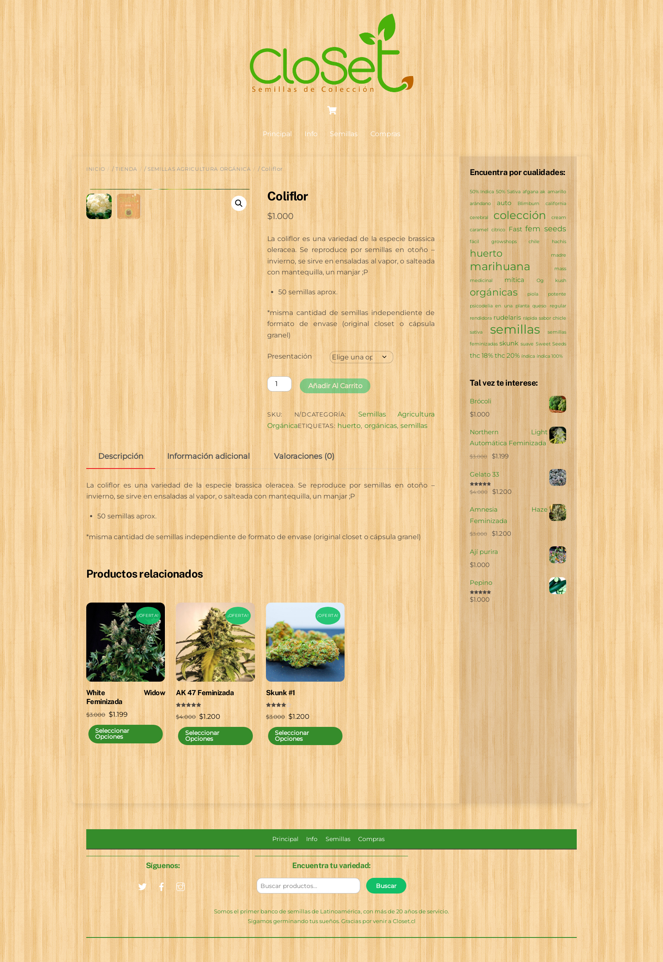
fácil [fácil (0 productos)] (474, 242)
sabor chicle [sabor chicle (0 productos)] (552, 318)
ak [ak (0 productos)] (542, 192)
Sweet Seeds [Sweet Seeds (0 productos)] (551, 345)
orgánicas (380, 426)
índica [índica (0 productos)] (528, 356)
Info (311, 134)
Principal (277, 134)
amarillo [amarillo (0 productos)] (557, 192)
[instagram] (180, 896)
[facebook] (161, 896)
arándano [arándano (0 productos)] (480, 204)
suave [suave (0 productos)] (527, 345)
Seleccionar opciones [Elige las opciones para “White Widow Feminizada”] (112, 744)
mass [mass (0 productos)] (560, 269)
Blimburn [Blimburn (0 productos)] (528, 204)
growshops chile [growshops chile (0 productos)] (515, 242)
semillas (413, 426)
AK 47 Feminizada (205, 703)
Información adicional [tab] (208, 466)
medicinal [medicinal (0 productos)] (481, 281)
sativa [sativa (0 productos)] (476, 332)
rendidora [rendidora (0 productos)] (481, 318)
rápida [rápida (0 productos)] (530, 318)
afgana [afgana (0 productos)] (530, 192)
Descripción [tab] (120, 466)
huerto (349, 426)
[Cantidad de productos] (279, 384)
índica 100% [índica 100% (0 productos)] (550, 356)
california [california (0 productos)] (555, 204)
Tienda (126, 169)
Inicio (95, 169)
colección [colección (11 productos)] (519, 215)
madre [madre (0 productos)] (558, 255)
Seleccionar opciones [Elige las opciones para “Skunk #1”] (292, 746)
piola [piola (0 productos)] (532, 294)
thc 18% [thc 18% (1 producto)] (481, 356)
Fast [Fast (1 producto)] (515, 229)
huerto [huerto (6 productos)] (486, 254)
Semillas (344, 134)
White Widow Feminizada (125, 707)
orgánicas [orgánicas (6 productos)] (494, 293)
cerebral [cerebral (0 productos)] (479, 218)
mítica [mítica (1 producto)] (514, 281)
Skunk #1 (280, 703)
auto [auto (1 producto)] (504, 203)
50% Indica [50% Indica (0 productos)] (482, 192)
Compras (385, 134)
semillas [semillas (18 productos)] (515, 329)
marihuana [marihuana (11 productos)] (500, 267)
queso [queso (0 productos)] (539, 306)
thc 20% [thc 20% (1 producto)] (507, 356)
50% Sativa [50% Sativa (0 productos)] (508, 192)
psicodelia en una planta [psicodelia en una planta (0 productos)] (499, 306)
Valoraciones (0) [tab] (304, 466)
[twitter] (142, 896)
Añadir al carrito (335, 386)
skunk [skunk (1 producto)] (508, 344)
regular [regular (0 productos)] (558, 306)
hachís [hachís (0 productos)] (559, 242)
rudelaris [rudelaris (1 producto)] (507, 318)
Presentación (289, 357)
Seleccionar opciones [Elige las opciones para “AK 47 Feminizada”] (202, 746)
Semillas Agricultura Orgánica (199, 169)
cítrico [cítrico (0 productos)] (498, 230)
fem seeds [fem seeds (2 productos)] (545, 229)
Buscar (386, 896)
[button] (239, 203)
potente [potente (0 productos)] (557, 294)
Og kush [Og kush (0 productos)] (551, 281)
